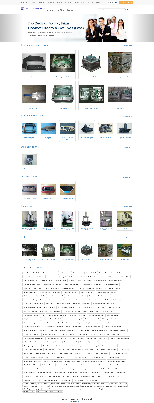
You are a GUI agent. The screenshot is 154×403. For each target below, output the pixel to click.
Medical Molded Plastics (72, 361)
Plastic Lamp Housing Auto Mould (76, 296)
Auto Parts (27, 273)
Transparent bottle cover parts (56, 315)
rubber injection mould (87, 376)
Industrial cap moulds (70, 342)
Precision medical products (68, 334)
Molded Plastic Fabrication (65, 365)
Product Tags (39, 267)
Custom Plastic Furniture (80, 357)
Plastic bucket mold (106, 311)
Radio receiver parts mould (112, 326)
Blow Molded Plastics (113, 357)
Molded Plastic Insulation (83, 365)
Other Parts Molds (60, 280)
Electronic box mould (87, 292)
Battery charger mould (30, 330)
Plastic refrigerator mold (90, 311)
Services (59, 2)
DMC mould (111, 376)
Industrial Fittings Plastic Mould (119, 338)
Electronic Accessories (50, 273)
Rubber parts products (79, 346)
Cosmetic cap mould (114, 323)
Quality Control (79, 2)
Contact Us (90, 2)
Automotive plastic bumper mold (33, 303)
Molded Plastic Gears (100, 365)
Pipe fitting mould (50, 349)
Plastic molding (73, 277)
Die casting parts (30, 146)
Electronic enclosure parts (32, 326)
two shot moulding (108, 372)
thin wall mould (28, 376)
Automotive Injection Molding (32, 369)
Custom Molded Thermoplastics (46, 353)
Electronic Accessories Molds (103, 277)
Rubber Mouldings (29, 372)
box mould (27, 380)
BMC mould (121, 376)
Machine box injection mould (89, 342)
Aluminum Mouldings (44, 372)
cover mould (36, 380)
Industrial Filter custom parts (32, 342)
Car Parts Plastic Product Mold (98, 300)
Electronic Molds (65, 273)
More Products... (128, 46)
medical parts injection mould (88, 334)
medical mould (84, 330)
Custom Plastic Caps (30, 357)
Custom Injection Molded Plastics (82, 349)
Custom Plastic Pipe (63, 357)
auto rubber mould (54, 376)
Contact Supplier (126, 2)
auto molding (88, 280)
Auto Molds (36, 273)
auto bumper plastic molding (32, 284)
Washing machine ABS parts (111, 319)
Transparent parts (94, 346)
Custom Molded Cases (65, 353)
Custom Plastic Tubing (101, 353)
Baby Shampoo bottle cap (31, 319)
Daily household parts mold (77, 315)
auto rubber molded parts (70, 376)
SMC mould (101, 376)
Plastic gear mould (63, 349)
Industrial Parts (103, 273)
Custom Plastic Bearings (47, 357)
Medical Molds (39, 277)
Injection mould (51, 277)
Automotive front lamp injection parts (35, 300)
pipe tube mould (41, 376)
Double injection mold (30, 292)
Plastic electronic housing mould (49, 288)
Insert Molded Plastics (97, 357)
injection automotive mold (70, 292)
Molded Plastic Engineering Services (94, 361)
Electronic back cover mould (48, 330)
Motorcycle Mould (114, 288)
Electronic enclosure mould (68, 330)
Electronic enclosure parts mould (50, 292)
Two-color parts (29, 176)
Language (112, 2)
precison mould (84, 372)
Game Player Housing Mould (92, 326)
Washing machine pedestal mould (34, 315)
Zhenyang (25, 2)
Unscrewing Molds (65, 380)
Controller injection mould (108, 342)
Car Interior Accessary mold (81, 303)
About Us (51, 2)
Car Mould (81, 288)
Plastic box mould (114, 307)
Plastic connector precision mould (34, 338)
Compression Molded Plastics (53, 361)
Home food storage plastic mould (34, 323)
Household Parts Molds (122, 277)
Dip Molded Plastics (48, 365)
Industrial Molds (116, 273)
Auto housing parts (75, 280)
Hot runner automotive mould (67, 307)
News (98, 2)
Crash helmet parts (112, 315)
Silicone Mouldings (59, 372)
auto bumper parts (100, 280)
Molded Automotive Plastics (116, 361)
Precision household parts (96, 315)
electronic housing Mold (73, 326)
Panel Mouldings (79, 380)
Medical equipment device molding (110, 334)
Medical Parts (28, 277)
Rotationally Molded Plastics (32, 361)
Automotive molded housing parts (99, 296)
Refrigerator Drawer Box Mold (51, 319)
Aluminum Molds (113, 369)
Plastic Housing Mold (68, 288)
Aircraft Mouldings (92, 380)
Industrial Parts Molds (30, 280)
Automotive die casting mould (33, 349)
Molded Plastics (28, 353)
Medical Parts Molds (46, 280)
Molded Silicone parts (50, 380)
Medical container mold (50, 334)
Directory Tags (27, 267)
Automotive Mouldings (117, 365)
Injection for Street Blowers (35, 45)
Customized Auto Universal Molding (34, 296)
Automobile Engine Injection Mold (103, 303)
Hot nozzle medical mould (99, 330)
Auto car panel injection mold (32, 307)
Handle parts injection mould (52, 342)
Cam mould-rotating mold (76, 338)
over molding (121, 372)
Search (128, 10)
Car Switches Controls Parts (57, 300)
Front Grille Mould (49, 307)
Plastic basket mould (53, 323)
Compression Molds (88, 369)
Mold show (68, 2)
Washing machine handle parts (73, 319)
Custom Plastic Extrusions (119, 353)
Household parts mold (30, 311)
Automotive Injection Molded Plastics (55, 369)
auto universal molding (111, 284)
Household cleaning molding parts (72, 323)
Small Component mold (55, 296)
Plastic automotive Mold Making (96, 288)
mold (23, 237)
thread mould (96, 372)
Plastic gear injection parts (32, 346)
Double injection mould (109, 346)
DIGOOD (81, 401)
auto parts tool (72, 372)
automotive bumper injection (52, 284)
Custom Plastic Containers (83, 353)
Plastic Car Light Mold (117, 300)
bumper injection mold (115, 280)
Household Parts (78, 273)
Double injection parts (62, 346)
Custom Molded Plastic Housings (106, 349)
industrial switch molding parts (56, 338)
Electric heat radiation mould (71, 311)
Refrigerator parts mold (92, 319)
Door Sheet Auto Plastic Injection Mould (58, 303)
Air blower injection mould (87, 307)
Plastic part (62, 277)
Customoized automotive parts (92, 284)
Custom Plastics (124, 349)
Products (41, 2)
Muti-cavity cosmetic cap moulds (50, 311)
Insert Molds (101, 369)
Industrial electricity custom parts (97, 338)
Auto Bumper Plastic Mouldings (106, 292)
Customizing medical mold (32, 334)
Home (33, 2)
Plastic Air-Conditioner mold (77, 300)
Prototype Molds (75, 369)
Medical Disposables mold (118, 330)
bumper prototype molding (72, 284)
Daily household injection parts (95, 323)
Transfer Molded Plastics (31, 365)
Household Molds (91, 273)
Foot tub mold (102, 307)
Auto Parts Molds (86, 277)
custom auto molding (30, 288)
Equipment (26, 206)
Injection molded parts (32, 115)
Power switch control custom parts (53, 326)
